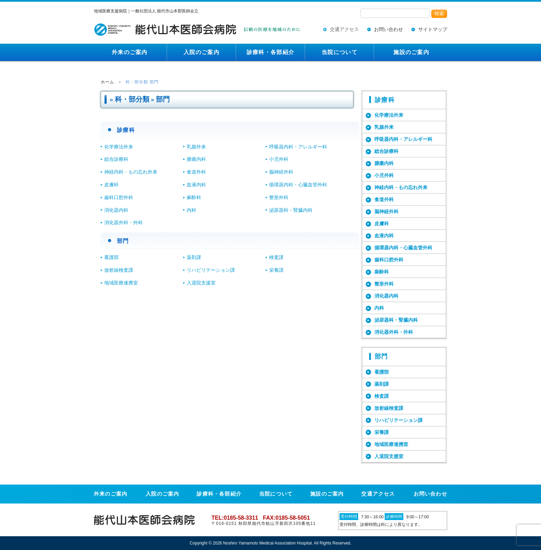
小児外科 (278, 159)
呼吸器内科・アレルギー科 (298, 146)
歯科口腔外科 (118, 197)
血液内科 (196, 184)
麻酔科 (194, 197)
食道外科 (196, 172)
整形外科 (278, 197)
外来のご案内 (130, 52)
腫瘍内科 (196, 159)
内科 (191, 210)
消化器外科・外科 (123, 222)
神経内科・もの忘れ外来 (130, 172)
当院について (339, 52)
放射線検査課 (118, 270)
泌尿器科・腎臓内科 (291, 210)
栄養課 (276, 270)
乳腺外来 (196, 146)
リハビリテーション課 (211, 270)
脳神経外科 (281, 172)
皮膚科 (111, 184)
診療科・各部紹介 (270, 52)
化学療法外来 (118, 146)
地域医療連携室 (121, 283)
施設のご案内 (411, 52)
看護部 (111, 257)
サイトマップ (432, 29)
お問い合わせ (388, 29)
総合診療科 (116, 159)
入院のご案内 (201, 52)
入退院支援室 (201, 283)
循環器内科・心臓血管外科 (298, 184)
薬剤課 (194, 257)
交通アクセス (344, 29)
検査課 (276, 257)
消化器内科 (116, 210)
